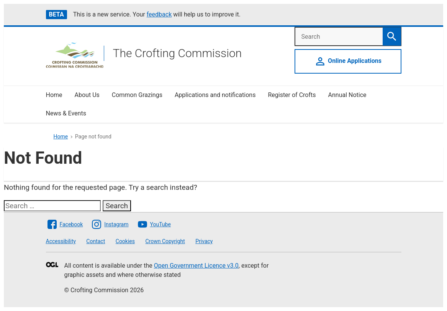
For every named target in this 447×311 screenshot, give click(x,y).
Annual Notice (348, 95)
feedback (159, 14)
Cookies (125, 241)
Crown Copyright (165, 241)
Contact (95, 241)
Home (54, 95)
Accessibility (61, 241)
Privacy (204, 241)
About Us (87, 95)
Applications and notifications (215, 95)
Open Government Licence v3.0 (196, 265)
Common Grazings (137, 95)
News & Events (66, 113)
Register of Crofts (292, 95)
